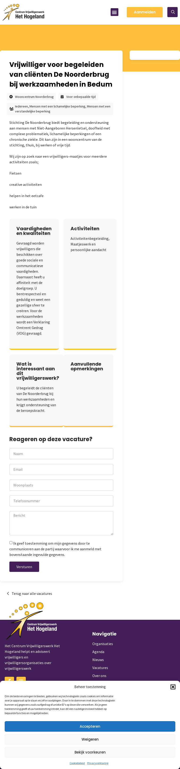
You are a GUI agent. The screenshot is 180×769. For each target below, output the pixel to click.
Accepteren (90, 726)
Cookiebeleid (77, 763)
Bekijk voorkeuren (90, 752)
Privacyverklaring (97, 763)
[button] (173, 687)
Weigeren (90, 739)
